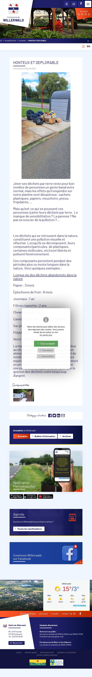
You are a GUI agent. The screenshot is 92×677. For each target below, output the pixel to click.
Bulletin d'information (45, 436)
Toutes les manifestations (29, 529)
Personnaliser (47, 356)
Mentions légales (31, 652)
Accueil (18, 652)
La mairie (55, 614)
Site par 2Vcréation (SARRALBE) (47, 655)
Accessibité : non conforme (66, 652)
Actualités (22, 436)
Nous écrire (17, 643)
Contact (68, 614)
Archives (66, 436)
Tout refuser (47, 350)
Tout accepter (47, 343)
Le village (43, 614)
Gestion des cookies (47, 652)
